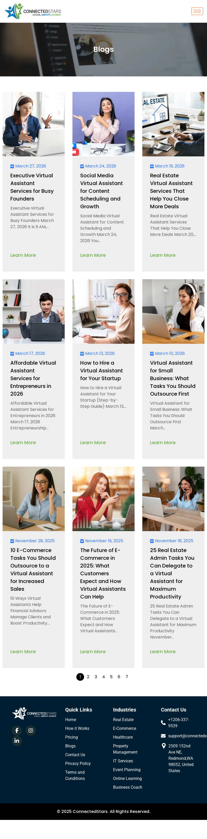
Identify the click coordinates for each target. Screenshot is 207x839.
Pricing (71, 737)
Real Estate (123, 719)
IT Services (123, 760)
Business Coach (127, 787)
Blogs (70, 746)
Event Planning (127, 769)
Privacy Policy (78, 763)
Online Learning (127, 778)
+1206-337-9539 (178, 722)
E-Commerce (124, 728)
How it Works (77, 728)
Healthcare (123, 737)
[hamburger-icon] (197, 11)
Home (70, 719)
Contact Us (75, 754)
